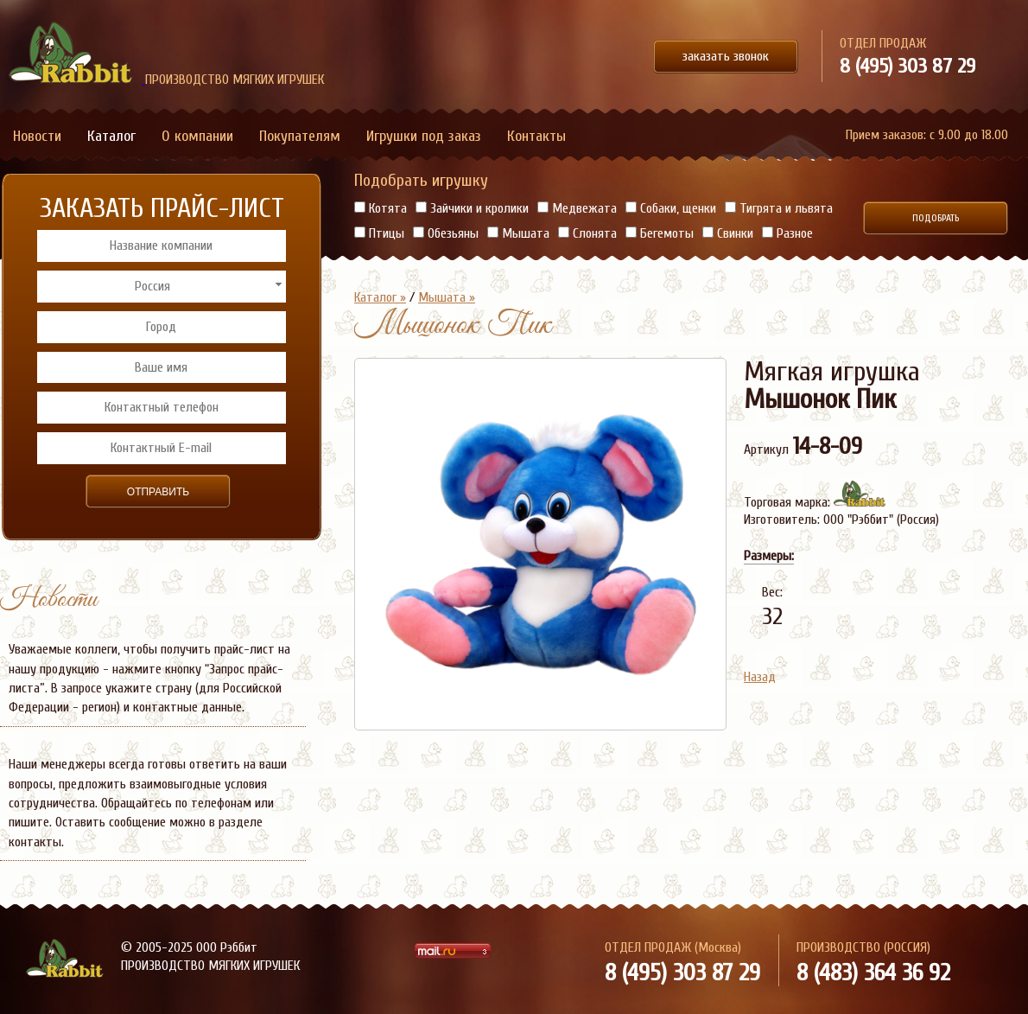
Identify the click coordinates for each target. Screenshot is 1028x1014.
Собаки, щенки (670, 208)
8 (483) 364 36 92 (873, 972)
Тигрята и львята (779, 208)
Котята (380, 208)
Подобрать (935, 218)
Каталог (111, 136)
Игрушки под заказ (423, 136)
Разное (787, 233)
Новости (37, 136)
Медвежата (577, 208)
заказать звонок (725, 56)
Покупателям (299, 136)
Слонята (587, 233)
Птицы (379, 233)
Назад (760, 677)
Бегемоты (659, 233)
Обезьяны (446, 233)
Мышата (518, 233)
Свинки (727, 233)
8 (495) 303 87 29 (907, 66)
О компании (197, 136)
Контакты (536, 136)
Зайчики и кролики (472, 208)
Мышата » (446, 297)
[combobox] (161, 287)
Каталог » (380, 297)
